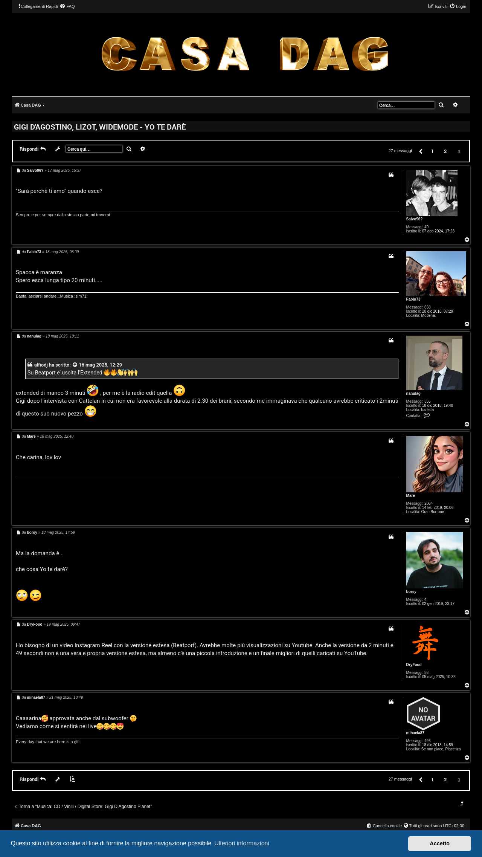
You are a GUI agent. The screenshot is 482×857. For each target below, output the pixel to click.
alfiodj (41, 365)
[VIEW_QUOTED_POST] (75, 365)
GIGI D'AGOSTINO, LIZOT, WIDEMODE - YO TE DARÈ (100, 126)
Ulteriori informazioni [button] (241, 843)
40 (426, 227)
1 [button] (432, 151)
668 (427, 307)
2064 (428, 503)
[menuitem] (67, 6)
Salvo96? (414, 219)
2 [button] (445, 151)
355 (427, 401)
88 (426, 673)
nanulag (413, 393)
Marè (410, 495)
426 (427, 741)
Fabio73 (413, 299)
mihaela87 (415, 733)
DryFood (414, 665)
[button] (420, 150)
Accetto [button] (440, 843)
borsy (411, 592)
